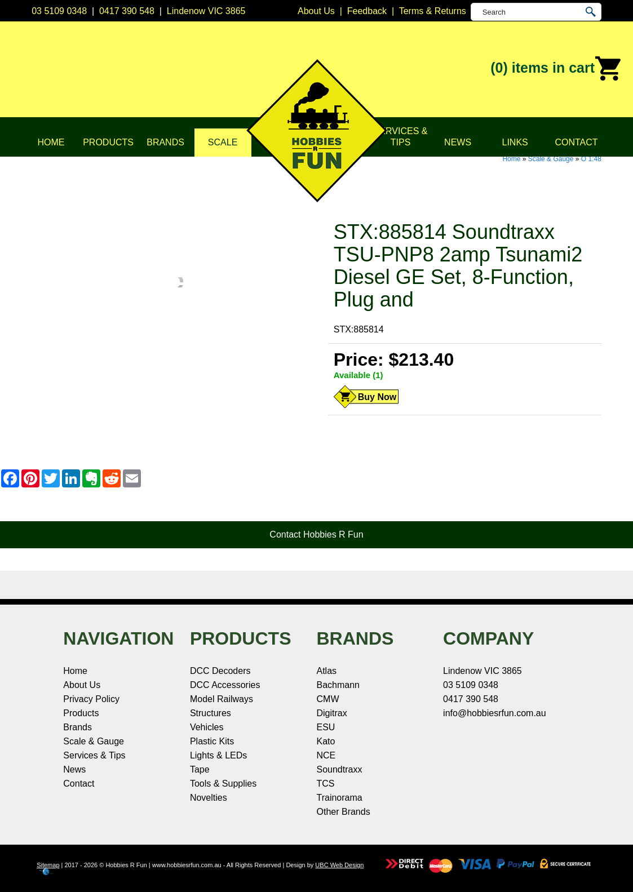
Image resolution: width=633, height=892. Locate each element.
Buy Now (377, 397)
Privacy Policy (91, 699)
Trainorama (339, 797)
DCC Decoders (220, 671)
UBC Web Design (339, 865)
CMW (328, 699)
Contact (576, 142)
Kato (326, 741)
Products (108, 142)
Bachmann (338, 685)
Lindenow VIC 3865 (206, 11)
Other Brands (343, 811)
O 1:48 (591, 159)
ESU (326, 727)
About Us (81, 685)
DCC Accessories (225, 685)
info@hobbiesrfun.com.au (494, 713)
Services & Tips (401, 136)
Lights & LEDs (218, 755)
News (457, 142)
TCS (326, 783)
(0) (556, 68)
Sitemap (48, 865)
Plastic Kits (212, 741)
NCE (326, 755)
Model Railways (221, 699)
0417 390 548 (126, 11)
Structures (210, 713)
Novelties (208, 797)
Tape (200, 769)
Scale (222, 142)
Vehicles (207, 727)
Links (515, 142)
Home (51, 142)
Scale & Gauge (551, 159)
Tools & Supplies (223, 783)
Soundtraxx (339, 769)
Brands (165, 142)
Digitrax (332, 713)
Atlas (327, 671)
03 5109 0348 (59, 11)
